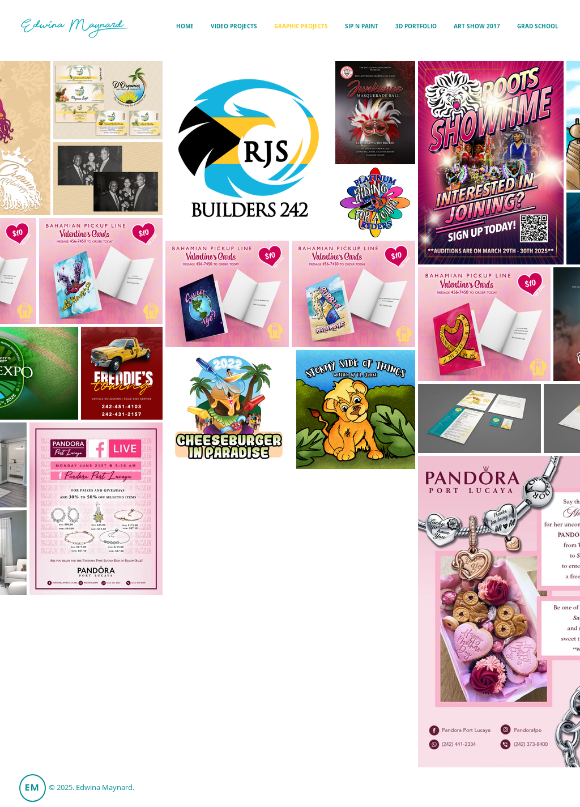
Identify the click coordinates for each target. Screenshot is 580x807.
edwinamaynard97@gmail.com (494, 792)
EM (32, 787)
